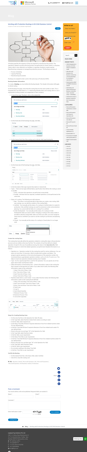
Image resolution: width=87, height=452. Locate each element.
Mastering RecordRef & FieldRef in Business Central (71, 84)
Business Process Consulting (66, 431)
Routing (17, 85)
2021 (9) (68, 157)
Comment (11, 385)
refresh (39, 398)
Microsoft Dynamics (42, 361)
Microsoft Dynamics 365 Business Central (19, 363)
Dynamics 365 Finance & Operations (43, 431)
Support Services (62, 437)
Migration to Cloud (63, 443)
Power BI (35, 441)
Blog (26, 411)
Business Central (17, 361)
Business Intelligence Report (65, 445)
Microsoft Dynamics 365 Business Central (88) (71, 108)
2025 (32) (68, 148)
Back (57, 28)
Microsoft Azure (37, 445)
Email (37, 379)
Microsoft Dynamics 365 (29, 361)
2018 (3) (68, 163)
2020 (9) (68, 159)
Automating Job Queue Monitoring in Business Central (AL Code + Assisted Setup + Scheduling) (71, 91)
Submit (67, 48)
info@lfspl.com (14, 445)
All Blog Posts (13, 404)
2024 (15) (68, 150)
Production (35, 363)
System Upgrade (62, 441)
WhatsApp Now (78, 438)
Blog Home (68, 59)
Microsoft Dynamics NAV (40, 437)
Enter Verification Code (15, 396)
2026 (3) (68, 146)
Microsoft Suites (38, 447)
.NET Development (63, 435)
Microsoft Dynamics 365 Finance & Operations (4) (70, 114)
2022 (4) (68, 155)
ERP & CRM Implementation (65, 433)
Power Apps (36, 443)
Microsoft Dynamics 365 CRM (41, 439)
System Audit (61, 439)
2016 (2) (68, 165)
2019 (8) (68, 161)
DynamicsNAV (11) (70, 133)
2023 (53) (68, 153)
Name (10, 379)
